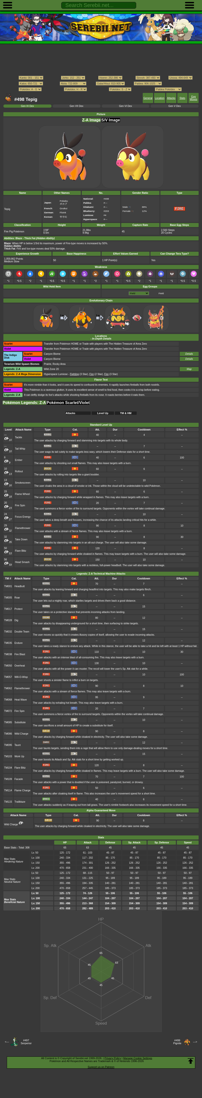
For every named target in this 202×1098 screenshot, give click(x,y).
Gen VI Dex (125, 106)
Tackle (18, 437)
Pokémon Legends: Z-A (24, 403)
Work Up (19, 756)
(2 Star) (96, 374)
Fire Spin (20, 505)
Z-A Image (91, 120)
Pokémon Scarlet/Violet (68, 403)
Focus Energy (22, 516)
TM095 (8, 745)
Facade (19, 779)
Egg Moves (193, 98)
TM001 (8, 586)
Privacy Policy (113, 1058)
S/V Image (110, 120)
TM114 (8, 790)
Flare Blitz (20, 550)
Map (189, 369)
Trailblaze (20, 801)
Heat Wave (21, 699)
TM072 (8, 711)
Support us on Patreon (101, 1066)
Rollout (19, 471)
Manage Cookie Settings (137, 1058)
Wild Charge (21, 733)
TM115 (8, 801)
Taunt (18, 745)
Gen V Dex (174, 106)
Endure (19, 643)
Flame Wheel (22, 494)
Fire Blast (20, 654)
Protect (18, 609)
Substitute (20, 722)
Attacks (171, 98)
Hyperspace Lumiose (56, 374)
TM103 (8, 756)
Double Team (22, 631)
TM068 (8, 699)
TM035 (8, 643)
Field (161, 293)
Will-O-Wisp (21, 677)
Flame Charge (22, 790)
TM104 (8, 767)
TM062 (8, 688)
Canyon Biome (52, 354)
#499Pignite (177, 1042)
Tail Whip (20, 448)
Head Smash (22, 562)
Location (159, 98)
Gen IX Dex (27, 106)
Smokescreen (22, 482)
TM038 (8, 654)
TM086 (8, 733)
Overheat (20, 665)
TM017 (8, 609)
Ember (18, 460)
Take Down (21, 539)
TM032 (8, 631)
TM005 (8, 597)
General (147, 98)
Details (189, 354)
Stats (182, 98)
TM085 (8, 722)
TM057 (8, 677)
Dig (16, 620)
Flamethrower (22, 528)
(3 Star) (79, 374)
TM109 (8, 779)
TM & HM (125, 413)
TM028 (8, 620)
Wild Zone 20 (51, 369)
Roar (17, 597)
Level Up (102, 413)
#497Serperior (26, 1042)
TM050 (8, 665)
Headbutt (20, 586)
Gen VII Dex (76, 106)
